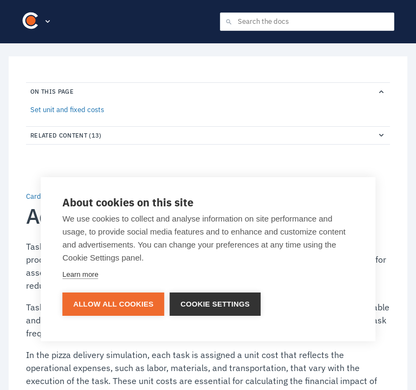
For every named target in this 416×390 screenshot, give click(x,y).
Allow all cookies (113, 304)
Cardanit (39, 196)
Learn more (80, 274)
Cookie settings (215, 304)
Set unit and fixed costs (67, 110)
